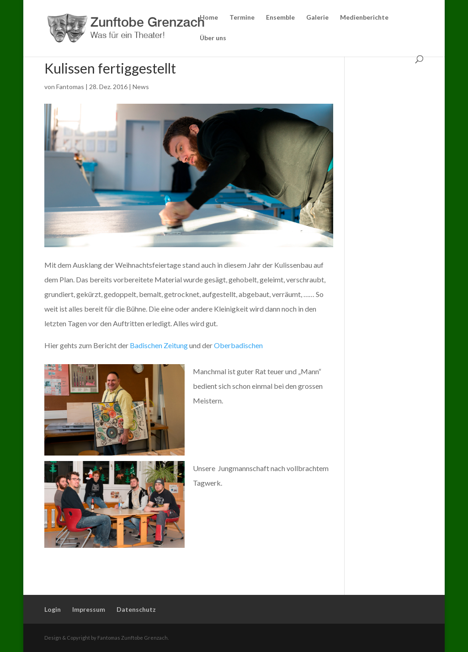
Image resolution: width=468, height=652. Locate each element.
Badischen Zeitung (158, 345)
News (141, 86)
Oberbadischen (238, 345)
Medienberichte (364, 17)
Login (52, 609)
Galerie (317, 17)
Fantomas (70, 86)
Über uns (213, 38)
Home (209, 17)
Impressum (88, 609)
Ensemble (280, 17)
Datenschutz (136, 609)
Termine (242, 17)
